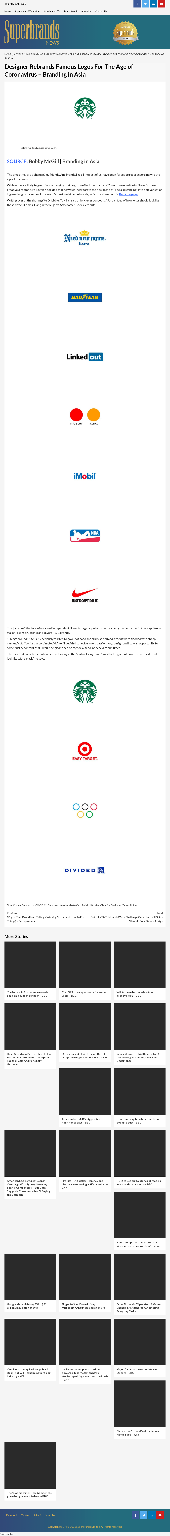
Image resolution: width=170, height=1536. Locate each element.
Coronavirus (28, 905)
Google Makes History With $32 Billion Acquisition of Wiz (26, 1306)
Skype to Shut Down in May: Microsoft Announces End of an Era (83, 1306)
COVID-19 (41, 905)
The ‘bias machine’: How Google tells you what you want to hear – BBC (29, 1494)
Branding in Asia (80, 161)
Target (125, 905)
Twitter (25, 1515)
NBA (91, 905)
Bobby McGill (44, 161)
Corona (17, 905)
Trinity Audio (38, 148)
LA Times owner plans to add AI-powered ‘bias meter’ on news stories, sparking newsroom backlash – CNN (85, 1374)
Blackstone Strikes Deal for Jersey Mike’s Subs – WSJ (138, 1432)
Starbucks (116, 905)
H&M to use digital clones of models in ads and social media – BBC (139, 1182)
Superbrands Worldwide (27, 11)
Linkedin (37, 1515)
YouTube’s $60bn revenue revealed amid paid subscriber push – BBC (28, 993)
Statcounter (6, 1534)
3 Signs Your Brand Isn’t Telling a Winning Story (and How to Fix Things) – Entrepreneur (46, 917)
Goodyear (53, 905)
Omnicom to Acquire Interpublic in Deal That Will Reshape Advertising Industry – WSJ (28, 1373)
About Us (86, 11)
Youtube (50, 1515)
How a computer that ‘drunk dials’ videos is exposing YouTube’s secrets (139, 1244)
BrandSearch (71, 11)
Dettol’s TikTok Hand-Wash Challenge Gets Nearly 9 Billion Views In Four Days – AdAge (124, 917)
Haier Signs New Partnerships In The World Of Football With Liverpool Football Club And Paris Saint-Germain (29, 1059)
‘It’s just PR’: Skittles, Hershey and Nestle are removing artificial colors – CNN (85, 1184)
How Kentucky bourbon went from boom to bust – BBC (138, 1120)
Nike (97, 905)
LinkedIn (63, 905)
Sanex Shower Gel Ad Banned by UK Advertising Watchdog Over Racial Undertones (139, 1057)
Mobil (85, 905)
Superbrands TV (51, 11)
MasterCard (75, 905)
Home (7, 11)
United (133, 905)
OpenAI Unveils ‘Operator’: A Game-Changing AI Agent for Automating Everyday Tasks (139, 1308)
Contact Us (101, 11)
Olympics (105, 905)
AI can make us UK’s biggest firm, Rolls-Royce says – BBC (82, 1120)
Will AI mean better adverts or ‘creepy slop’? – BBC (135, 993)
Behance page (128, 194)
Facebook (12, 1515)
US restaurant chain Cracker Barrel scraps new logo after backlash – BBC (85, 1055)
